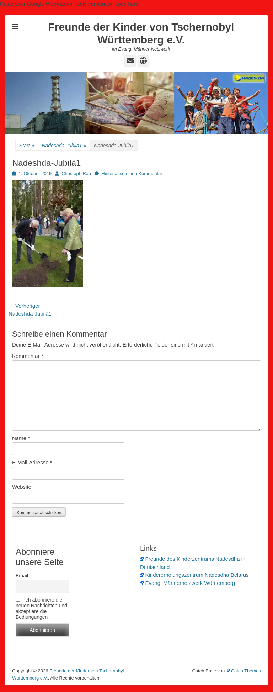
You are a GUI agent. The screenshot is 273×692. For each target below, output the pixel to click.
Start (26, 145)
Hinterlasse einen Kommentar (131, 173)
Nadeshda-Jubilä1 (64, 145)
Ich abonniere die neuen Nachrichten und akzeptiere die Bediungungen (41, 608)
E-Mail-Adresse (32, 462)
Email (22, 576)
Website (21, 487)
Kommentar (27, 356)
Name (21, 438)
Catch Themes (243, 670)
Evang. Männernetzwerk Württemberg (187, 583)
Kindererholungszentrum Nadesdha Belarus (194, 575)
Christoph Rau (76, 173)
